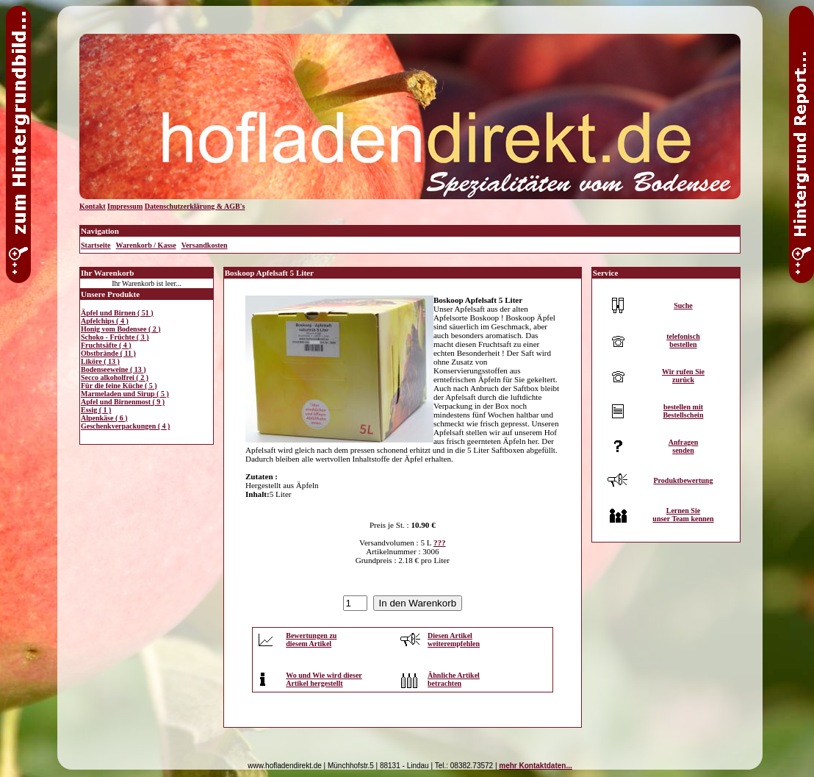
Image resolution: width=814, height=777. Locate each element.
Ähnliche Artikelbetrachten (454, 679)
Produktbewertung (683, 480)
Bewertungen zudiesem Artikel (311, 639)
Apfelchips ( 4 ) (105, 321)
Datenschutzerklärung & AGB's (195, 206)
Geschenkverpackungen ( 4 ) (125, 426)
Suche (683, 305)
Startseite (96, 245)
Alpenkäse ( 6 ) (104, 418)
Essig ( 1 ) (96, 410)
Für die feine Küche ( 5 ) (119, 386)
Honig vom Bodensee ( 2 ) (121, 329)
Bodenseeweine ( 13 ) (113, 369)
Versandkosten (204, 245)
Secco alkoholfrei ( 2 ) (114, 377)
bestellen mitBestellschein (683, 411)
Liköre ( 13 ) (100, 361)
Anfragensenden (684, 446)
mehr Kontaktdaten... (535, 766)
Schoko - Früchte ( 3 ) (115, 337)
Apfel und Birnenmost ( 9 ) (123, 402)
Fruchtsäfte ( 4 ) (106, 345)
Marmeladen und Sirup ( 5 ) (125, 394)
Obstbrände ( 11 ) (108, 353)
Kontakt (92, 206)
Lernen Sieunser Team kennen (682, 514)
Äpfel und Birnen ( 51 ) (117, 313)
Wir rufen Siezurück (683, 376)
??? (439, 542)
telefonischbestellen (683, 340)
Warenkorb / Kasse (146, 245)
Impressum (125, 206)
